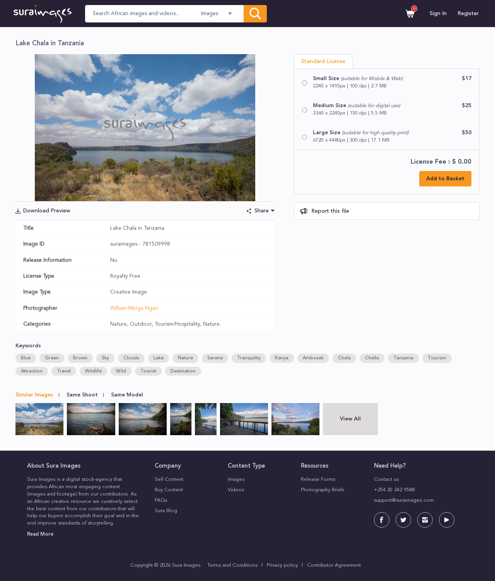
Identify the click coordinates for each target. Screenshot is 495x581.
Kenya (281, 358)
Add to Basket (445, 178)
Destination (183, 371)
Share (261, 211)
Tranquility (249, 358)
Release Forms (318, 479)
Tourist (148, 371)
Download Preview (46, 211)
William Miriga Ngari (134, 308)
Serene (215, 358)
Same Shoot (82, 395)
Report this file (329, 211)
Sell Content (169, 479)
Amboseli (313, 358)
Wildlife (93, 371)
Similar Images (34, 395)
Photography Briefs (322, 489)
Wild (121, 371)
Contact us (386, 479)
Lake (159, 358)
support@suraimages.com (404, 500)
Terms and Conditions (232, 565)
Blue (26, 358)
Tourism (437, 358)
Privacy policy (282, 565)
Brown (80, 358)
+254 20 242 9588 (394, 489)
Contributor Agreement (334, 565)
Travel (64, 371)
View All (350, 419)
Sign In (438, 13)
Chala (344, 358)
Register (468, 13)
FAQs (161, 500)
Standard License (323, 61)
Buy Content (169, 489)
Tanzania (403, 358)
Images (236, 479)
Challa (372, 358)
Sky (105, 358)
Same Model (127, 395)
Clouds (131, 358)
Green (52, 358)
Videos (236, 489)
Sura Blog (166, 510)
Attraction (32, 371)
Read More (40, 534)
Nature (185, 358)
